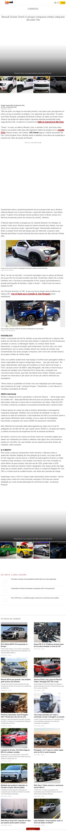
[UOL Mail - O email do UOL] (55, 3)
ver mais (33, 830)
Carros (33, 8)
